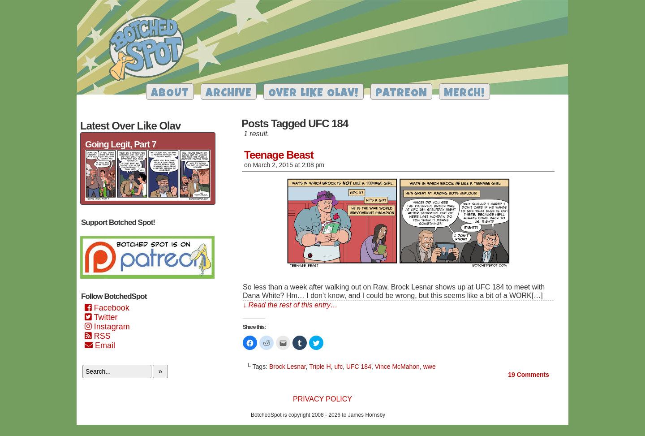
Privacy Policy (322, 399)
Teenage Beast (279, 155)
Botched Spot (150, 50)
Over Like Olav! (313, 93)
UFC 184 (358, 366)
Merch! (464, 93)
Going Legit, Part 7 (120, 144)
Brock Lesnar (287, 366)
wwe (429, 366)
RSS (98, 336)
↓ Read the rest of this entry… (290, 305)
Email (100, 345)
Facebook (107, 307)
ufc (338, 366)
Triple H (320, 366)
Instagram (107, 326)
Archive (229, 93)
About (170, 93)
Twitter (101, 317)
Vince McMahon (397, 366)
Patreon (401, 93)
